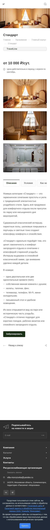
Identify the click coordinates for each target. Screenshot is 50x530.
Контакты (8, 462)
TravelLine (12, 49)
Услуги (7, 458)
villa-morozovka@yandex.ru (20, 477)
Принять (25, 526)
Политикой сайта (35, 506)
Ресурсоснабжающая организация (22, 468)
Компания (8, 447)
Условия (28, 183)
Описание (11, 183)
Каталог (7, 453)
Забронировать (14, 334)
